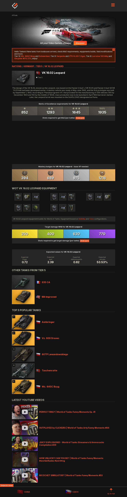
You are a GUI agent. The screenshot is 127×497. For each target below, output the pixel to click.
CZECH (71, 492)
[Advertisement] (63, 141)
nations (17, 66)
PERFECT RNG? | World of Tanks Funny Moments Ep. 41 (67, 412)
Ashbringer (45, 322)
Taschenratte (46, 370)
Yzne (91, 219)
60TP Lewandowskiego (52, 354)
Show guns (80, 118)
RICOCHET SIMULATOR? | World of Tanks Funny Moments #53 (71, 475)
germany (28, 66)
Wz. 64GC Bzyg (47, 386)
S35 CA (43, 282)
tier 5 (39, 66)
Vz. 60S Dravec (47, 338)
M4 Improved (46, 296)
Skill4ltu (82, 219)
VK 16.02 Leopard (54, 66)
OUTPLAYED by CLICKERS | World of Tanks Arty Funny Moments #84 (74, 428)
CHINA (23, 492)
